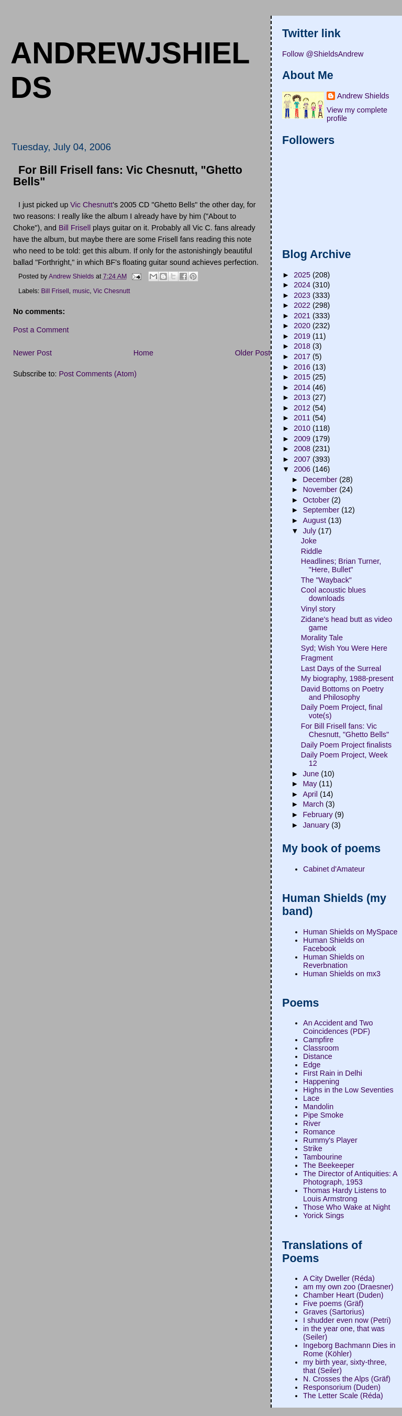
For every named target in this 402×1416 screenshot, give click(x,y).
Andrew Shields (363, 96)
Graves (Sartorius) (333, 1312)
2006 (303, 469)
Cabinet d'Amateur (334, 869)
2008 (303, 448)
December (321, 479)
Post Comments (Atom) (98, 374)
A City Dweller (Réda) (339, 1278)
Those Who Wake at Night (346, 1207)
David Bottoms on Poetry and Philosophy (342, 693)
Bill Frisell (75, 228)
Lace (311, 1098)
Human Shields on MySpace (350, 932)
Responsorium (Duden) (342, 1387)
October (317, 500)
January (317, 825)
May (311, 783)
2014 (303, 387)
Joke (309, 541)
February (318, 814)
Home (143, 353)
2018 (303, 346)
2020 (303, 325)
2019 (303, 336)
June (312, 774)
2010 (303, 428)
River (311, 1123)
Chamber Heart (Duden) (343, 1295)
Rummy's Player (330, 1140)
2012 (303, 408)
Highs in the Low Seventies (348, 1090)
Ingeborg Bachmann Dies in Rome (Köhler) (349, 1349)
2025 (303, 275)
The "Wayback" (326, 580)
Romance (319, 1132)
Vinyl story (318, 609)
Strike (312, 1148)
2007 (303, 459)
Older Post (253, 353)
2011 (303, 418)
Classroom (321, 1048)
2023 (303, 295)
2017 (303, 356)
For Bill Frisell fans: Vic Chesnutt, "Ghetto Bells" (345, 730)
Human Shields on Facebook (333, 944)
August (315, 520)
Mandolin (318, 1106)
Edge (311, 1065)
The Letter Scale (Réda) (343, 1395)
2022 (303, 305)
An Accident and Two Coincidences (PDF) (338, 1027)
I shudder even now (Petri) (347, 1320)
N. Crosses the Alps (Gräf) (346, 1379)
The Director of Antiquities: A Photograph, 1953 (350, 1177)
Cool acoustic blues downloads (333, 594)
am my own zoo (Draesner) (348, 1287)
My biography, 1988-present (347, 678)
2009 (303, 438)
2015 (303, 377)
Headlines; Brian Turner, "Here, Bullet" (341, 565)
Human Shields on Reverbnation (333, 961)
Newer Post (32, 353)
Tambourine (322, 1157)
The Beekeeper (328, 1165)
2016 (303, 367)
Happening (321, 1081)
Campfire (318, 1039)
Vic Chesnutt (91, 204)
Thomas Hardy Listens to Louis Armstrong (344, 1194)
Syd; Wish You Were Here (344, 648)
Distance (317, 1056)
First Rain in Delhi (332, 1073)
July (310, 531)
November (321, 489)
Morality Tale (322, 637)
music (81, 291)
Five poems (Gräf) (333, 1303)
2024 (303, 285)
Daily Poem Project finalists (346, 745)
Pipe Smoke (323, 1115)
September (322, 510)
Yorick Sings (323, 1215)
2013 (303, 397)
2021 (303, 315)
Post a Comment (41, 330)
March (314, 804)
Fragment (317, 658)
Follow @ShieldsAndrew (322, 54)
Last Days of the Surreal (341, 668)
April (311, 794)
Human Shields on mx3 (342, 973)
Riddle (311, 551)
